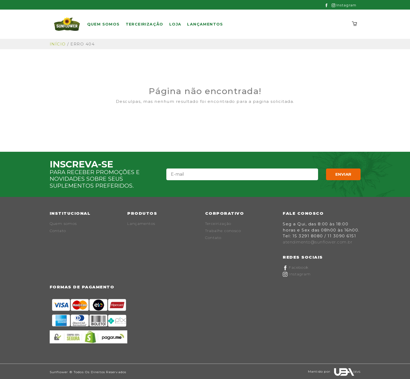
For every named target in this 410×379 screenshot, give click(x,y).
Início (58, 44)
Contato (58, 230)
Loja (175, 24)
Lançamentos (205, 24)
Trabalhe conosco (223, 230)
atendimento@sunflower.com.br (317, 242)
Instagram (344, 5)
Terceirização (144, 24)
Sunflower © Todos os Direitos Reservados (88, 372)
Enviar (343, 174)
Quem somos (103, 24)
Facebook (296, 267)
